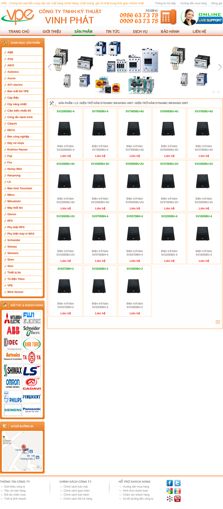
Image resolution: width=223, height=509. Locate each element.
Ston (10, 266)
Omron (11, 214)
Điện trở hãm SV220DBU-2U (204, 200)
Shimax (12, 246)
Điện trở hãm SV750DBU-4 (100, 148)
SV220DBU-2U (204, 163)
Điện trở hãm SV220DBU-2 (100, 305)
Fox (9, 162)
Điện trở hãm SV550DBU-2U (135, 200)
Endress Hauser (17, 149)
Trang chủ (18, 31)
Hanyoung (14, 175)
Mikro (10, 194)
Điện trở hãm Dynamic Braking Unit (106, 103)
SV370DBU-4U (204, 111)
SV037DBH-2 (66, 268)
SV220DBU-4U (65, 163)
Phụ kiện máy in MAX (20, 233)
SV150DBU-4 (204, 216)
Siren (10, 259)
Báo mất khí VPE (18, 91)
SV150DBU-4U (100, 163)
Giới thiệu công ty (14, 486)
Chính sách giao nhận (77, 490)
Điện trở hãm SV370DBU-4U (204, 148)
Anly (10, 58)
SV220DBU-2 (100, 268)
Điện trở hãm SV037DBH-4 (134, 253)
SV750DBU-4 (100, 111)
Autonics (13, 71)
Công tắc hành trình (20, 117)
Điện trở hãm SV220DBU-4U (65, 200)
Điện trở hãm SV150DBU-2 (134, 305)
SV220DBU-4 (169, 216)
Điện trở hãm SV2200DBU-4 (65, 148)
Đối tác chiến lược (15, 494)
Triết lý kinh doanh (15, 498)
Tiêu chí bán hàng (15, 490)
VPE (10, 285)
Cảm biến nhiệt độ (19, 110)
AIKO (10, 65)
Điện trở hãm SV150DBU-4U (100, 200)
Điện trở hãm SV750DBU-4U (135, 148)
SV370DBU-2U (169, 163)
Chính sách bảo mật (76, 486)
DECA (11, 130)
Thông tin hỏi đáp (165, 3)
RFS (10, 220)
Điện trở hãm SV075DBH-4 (100, 253)
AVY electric (15, 84)
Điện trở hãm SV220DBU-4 (169, 253)
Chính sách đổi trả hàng (78, 498)
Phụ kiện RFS (16, 227)
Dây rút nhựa (15, 143)
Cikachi (12, 123)
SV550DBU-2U (135, 163)
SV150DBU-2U (65, 216)
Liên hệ (199, 31)
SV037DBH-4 (135, 216)
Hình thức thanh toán (135, 490)
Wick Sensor (15, 292)
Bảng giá (216, 3)
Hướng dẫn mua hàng (194, 3)
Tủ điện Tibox (16, 279)
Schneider (13, 240)
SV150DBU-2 (135, 268)
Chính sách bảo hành (76, 494)
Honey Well (14, 169)
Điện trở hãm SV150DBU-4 (204, 253)
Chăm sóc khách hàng (136, 494)
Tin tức (113, 31)
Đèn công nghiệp (18, 136)
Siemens (12, 253)
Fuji (9, 156)
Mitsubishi (14, 201)
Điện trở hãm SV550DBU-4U (169, 148)
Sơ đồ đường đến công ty (138, 498)
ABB (10, 52)
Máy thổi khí (15, 207)
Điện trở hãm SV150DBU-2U (65, 253)
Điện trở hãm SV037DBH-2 (65, 305)
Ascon (11, 78)
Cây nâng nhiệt (17, 104)
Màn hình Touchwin (19, 188)
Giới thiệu (52, 31)
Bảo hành (170, 31)
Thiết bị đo (14, 272)
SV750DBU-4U (135, 111)
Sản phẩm (83, 31)
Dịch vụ (140, 31)
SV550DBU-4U (169, 111)
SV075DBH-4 (100, 216)
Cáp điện (13, 97)
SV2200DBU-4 (65, 111)
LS (9, 182)
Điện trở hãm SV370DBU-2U (169, 200)
